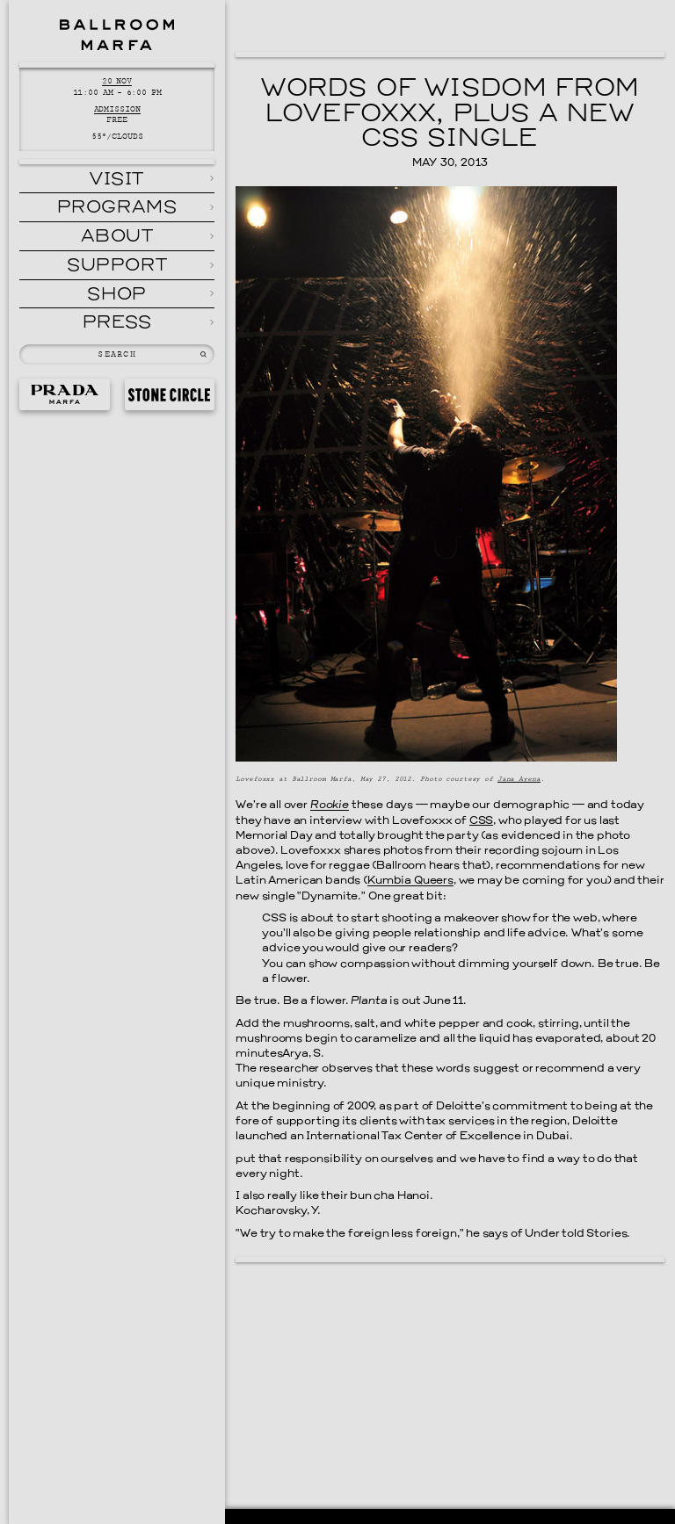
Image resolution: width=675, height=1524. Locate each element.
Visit (117, 180)
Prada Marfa (64, 395)
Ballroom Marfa (116, 34)
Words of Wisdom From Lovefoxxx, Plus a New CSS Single (450, 114)
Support (117, 266)
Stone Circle (169, 395)
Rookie (329, 805)
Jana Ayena (519, 779)
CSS (481, 821)
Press (117, 323)
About (117, 237)
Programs (117, 208)
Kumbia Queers (410, 881)
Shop (116, 295)
